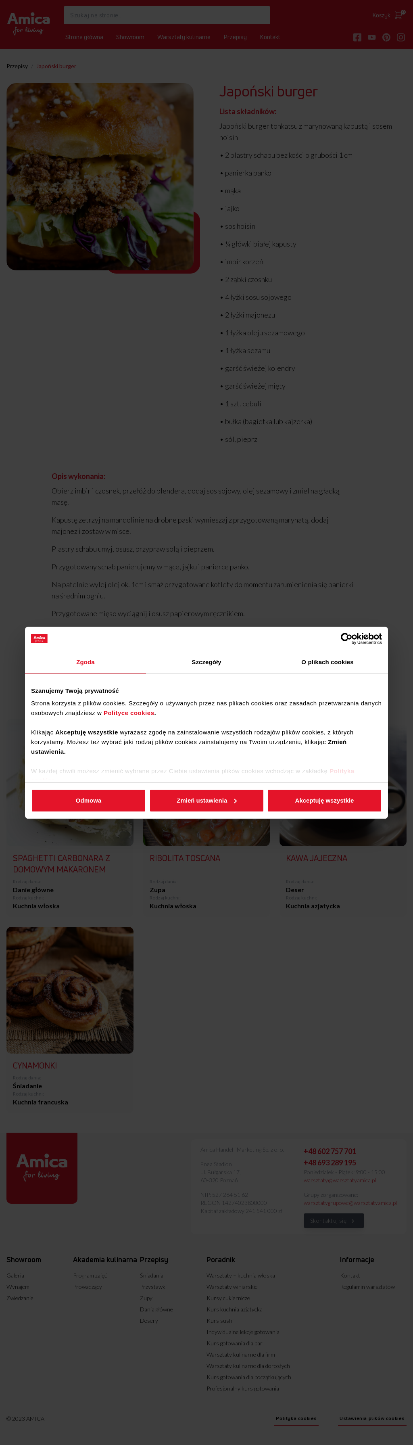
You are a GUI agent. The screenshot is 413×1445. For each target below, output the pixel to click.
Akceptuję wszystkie (324, 800)
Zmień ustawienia (207, 800)
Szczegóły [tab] (206, 662)
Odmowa (88, 800)
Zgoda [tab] (85, 662)
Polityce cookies (129, 712)
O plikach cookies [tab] (327, 662)
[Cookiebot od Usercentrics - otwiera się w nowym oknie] (346, 639)
